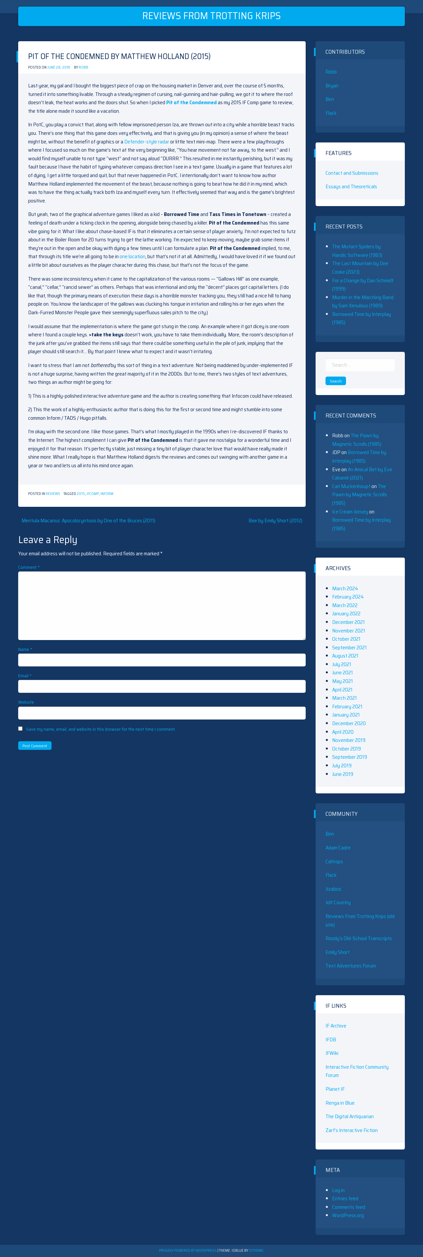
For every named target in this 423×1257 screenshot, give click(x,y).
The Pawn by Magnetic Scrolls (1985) (356, 439)
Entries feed (345, 1198)
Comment (29, 567)
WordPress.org (348, 1215)
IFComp (93, 494)
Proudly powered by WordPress (188, 1250)
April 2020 (343, 732)
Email (25, 675)
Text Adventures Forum (351, 966)
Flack (331, 113)
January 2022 (346, 613)
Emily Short (338, 952)
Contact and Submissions (352, 173)
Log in (338, 1190)
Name (25, 649)
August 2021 (345, 656)
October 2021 (346, 639)
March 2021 (344, 698)
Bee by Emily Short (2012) (275, 520)
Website (26, 702)
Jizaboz (333, 889)
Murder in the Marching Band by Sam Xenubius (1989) (363, 301)
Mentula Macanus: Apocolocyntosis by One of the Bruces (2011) (88, 520)
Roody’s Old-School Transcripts (359, 938)
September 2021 (349, 647)
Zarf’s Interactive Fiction (352, 1130)
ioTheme (256, 1250)
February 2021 (347, 706)
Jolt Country (338, 902)
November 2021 (348, 631)
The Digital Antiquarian (350, 1116)
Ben (330, 99)
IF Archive (336, 1026)
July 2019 (342, 765)
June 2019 (342, 774)
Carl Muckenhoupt (351, 486)
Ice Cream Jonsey (350, 511)
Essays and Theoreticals (351, 186)
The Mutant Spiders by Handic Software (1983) (357, 250)
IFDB (331, 1039)
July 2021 (341, 664)
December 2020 (349, 723)
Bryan (332, 85)
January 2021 (346, 715)
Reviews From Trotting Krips (211, 15)
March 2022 (345, 605)
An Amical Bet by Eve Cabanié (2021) (362, 473)
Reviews (53, 494)
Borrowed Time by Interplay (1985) (359, 456)
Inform (106, 494)
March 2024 (345, 588)
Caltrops (334, 861)
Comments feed (348, 1207)
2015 (81, 494)
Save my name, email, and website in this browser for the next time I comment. (100, 729)
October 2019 (346, 749)
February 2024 (348, 597)
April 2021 (342, 690)
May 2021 (342, 681)
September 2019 (349, 757)
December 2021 (348, 622)
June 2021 (342, 672)
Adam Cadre (338, 847)
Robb (83, 67)
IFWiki (332, 1053)
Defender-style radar (146, 142)
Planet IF (335, 1089)
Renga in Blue (340, 1103)
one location (132, 256)
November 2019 (348, 740)
